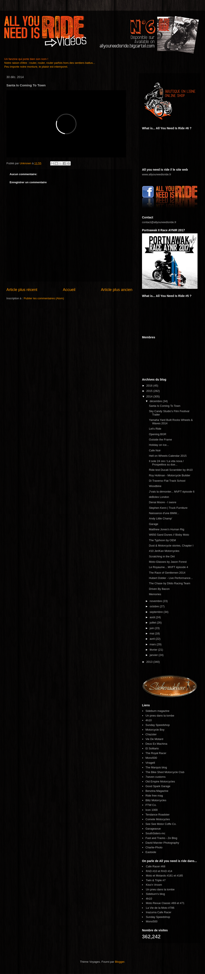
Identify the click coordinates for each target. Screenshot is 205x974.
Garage (153, 524)
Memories (155, 594)
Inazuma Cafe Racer (158, 912)
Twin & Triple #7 (156, 880)
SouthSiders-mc (155, 833)
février (154, 649)
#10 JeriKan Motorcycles (164, 550)
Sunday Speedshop (157, 725)
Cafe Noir (155, 450)
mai (152, 633)
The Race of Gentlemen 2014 (167, 572)
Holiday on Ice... (159, 444)
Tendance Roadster (157, 814)
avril (152, 638)
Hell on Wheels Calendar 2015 (167, 455)
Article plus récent (21, 290)
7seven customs (155, 776)
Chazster (151, 734)
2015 (149, 391)
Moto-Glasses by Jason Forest (167, 561)
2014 (149, 396)
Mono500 (151, 757)
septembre (157, 611)
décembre (156, 401)
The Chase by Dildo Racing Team (169, 583)
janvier (154, 655)
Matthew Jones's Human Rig (166, 529)
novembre (156, 601)
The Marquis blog (156, 767)
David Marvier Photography (162, 842)
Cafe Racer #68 (155, 866)
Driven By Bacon (159, 588)
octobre (155, 606)
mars (153, 644)
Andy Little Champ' (160, 518)
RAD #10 (151, 871)
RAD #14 (166, 871)
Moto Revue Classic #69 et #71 (165, 903)
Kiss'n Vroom (154, 884)
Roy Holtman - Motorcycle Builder (169, 475)
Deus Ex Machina (156, 743)
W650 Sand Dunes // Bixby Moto (169, 534)
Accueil (69, 290)
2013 (149, 661)
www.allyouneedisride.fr (156, 174)
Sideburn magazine (157, 710)
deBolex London (159, 497)
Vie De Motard (154, 739)
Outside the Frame (160, 439)
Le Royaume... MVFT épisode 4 (168, 567)
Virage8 (150, 762)
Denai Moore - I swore (162, 502)
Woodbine (155, 486)
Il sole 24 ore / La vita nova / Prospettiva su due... (166, 462)
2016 (149, 385)
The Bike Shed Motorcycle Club (164, 772)
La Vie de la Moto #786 (160, 907)
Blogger (119, 961)
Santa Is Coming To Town (164, 405)
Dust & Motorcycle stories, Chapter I (171, 545)
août (153, 617)
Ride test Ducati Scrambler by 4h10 (170, 469)
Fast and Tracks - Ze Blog (161, 838)
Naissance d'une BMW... (164, 513)
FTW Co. (151, 805)
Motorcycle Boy (154, 729)
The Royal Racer (155, 753)
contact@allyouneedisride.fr (159, 222)
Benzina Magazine (156, 790)
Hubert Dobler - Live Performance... (171, 578)
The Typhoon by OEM (162, 540)
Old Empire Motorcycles (160, 781)
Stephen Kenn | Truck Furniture (168, 507)
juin (152, 628)
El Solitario (152, 748)
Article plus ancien (116, 290)
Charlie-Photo (154, 847)
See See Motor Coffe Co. (160, 824)
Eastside (150, 852)
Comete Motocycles (157, 819)
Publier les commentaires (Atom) (44, 298)
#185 (180, 875)
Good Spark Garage (157, 786)
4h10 (148, 720)
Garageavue (153, 828)
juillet (153, 622)
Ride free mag (154, 795)
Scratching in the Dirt (162, 556)
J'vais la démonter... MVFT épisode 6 (171, 491)
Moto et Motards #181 (159, 875)
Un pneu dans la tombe (159, 715)
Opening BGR (157, 434)
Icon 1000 (151, 809)
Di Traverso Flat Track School (167, 480)
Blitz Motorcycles (155, 800)
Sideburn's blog (155, 893)
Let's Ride (155, 428)
